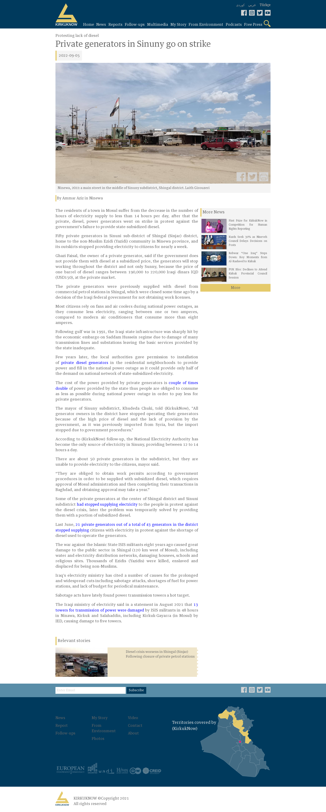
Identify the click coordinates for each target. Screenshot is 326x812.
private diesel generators (84, 363)
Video (133, 718)
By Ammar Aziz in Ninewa (80, 198)
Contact (135, 725)
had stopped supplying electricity (107, 504)
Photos (98, 739)
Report (61, 725)
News (60, 718)
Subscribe (136, 690)
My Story (100, 718)
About (133, 733)
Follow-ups (65, 733)
